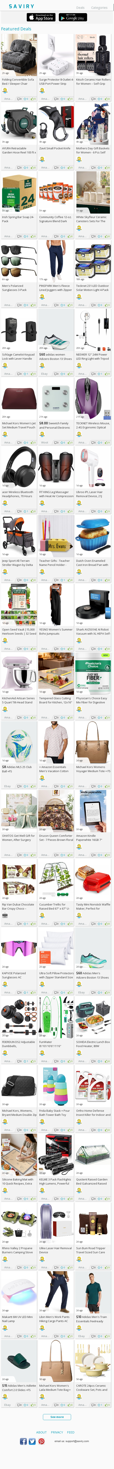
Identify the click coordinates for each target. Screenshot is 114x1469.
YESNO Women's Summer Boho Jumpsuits (56, 631)
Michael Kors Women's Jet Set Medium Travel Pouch (19, 425)
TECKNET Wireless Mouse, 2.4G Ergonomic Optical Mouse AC (93, 427)
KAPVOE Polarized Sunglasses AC (14, 975)
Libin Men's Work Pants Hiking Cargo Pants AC (54, 1319)
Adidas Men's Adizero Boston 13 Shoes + (92, 977)
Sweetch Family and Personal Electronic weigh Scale (54, 427)
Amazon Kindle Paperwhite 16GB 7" (89, 838)
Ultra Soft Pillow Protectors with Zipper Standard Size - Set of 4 (56, 977)
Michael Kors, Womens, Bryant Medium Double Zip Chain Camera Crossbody (19, 1115)
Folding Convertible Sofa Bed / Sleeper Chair (18, 82)
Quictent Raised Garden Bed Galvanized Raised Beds (92, 1183)
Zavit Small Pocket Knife (54, 148)
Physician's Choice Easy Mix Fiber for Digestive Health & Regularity (91, 702)
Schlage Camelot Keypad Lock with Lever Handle (18, 357)
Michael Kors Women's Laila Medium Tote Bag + (55, 1390)
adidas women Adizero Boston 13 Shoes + (55, 359)
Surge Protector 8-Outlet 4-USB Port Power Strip (56, 82)
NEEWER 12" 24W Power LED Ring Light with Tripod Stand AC (92, 359)
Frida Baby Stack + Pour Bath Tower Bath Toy (54, 1113)
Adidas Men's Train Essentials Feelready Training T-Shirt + (91, 1321)
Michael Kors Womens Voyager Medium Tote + (93, 769)
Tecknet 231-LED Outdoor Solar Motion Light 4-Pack (92, 288)
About (41, 1432)
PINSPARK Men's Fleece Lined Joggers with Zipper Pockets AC (55, 290)
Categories (99, 7)
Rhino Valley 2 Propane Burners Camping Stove (17, 1250)
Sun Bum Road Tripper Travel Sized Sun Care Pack (90, 1252)
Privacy (57, 1432)
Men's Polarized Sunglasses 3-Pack (14, 288)
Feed (70, 1432)
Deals (80, 7)
